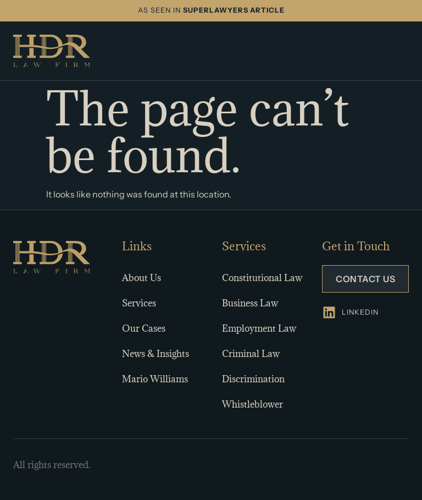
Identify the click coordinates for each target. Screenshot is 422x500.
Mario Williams (155, 379)
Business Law (250, 303)
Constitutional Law (262, 278)
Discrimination (253, 379)
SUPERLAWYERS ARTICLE (234, 10)
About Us (141, 278)
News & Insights (155, 354)
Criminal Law (251, 354)
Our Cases (143, 328)
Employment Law (259, 328)
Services (139, 303)
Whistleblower (252, 404)
